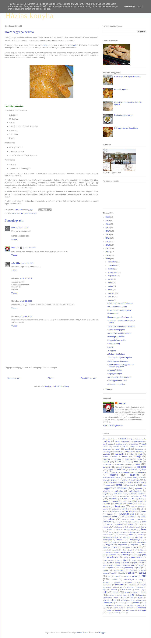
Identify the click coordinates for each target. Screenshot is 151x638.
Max (45, 45)
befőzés (130, 451)
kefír (142, 509)
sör (109, 576)
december (112, 262)
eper (119, 477)
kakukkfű (118, 504)
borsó (140, 454)
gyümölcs (119, 491)
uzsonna (120, 603)
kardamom (115, 509)
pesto (112, 560)
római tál (120, 568)
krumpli (130, 524)
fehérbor (114, 480)
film (145, 480)
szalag (141, 580)
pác (104, 555)
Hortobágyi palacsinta (116, 337)
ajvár (132, 439)
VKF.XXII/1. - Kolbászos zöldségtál (121, 326)
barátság (106, 451)
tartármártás (126, 590)
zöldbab (117, 610)
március (111, 293)
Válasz (14, 240)
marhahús (138, 537)
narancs (137, 547)
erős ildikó (15, 263)
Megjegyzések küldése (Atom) (57, 386)
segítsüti (114, 573)
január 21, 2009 (26, 301)
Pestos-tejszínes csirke (123, 115)
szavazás (117, 582)
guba (144, 485)
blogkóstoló (119, 454)
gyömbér (138, 488)
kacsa (125, 501)
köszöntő (110, 524)
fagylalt (127, 477)
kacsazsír (143, 501)
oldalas (108, 552)
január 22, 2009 (26, 316)
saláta (105, 570)
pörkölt (109, 563)
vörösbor (129, 608)
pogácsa (142, 560)
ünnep (128, 603)
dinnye (144, 469)
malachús (122, 535)
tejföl (35, 213)
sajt (139, 567)
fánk (142, 477)
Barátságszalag (113, 344)
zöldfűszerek (130, 610)
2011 (108, 252)
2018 (108, 227)
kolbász (111, 519)
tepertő (127, 592)
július (110, 279)
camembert (129, 459)
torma (116, 598)
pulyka (134, 563)
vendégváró (119, 605)
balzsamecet (107, 449)
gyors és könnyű (116, 488)
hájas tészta (117, 493)
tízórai (119, 595)
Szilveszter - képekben (116, 384)
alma (107, 441)
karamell (105, 509)
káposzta (106, 506)
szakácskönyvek (129, 580)
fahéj (135, 477)
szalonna (106, 582)
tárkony (114, 590)
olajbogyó (142, 550)
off (135, 550)
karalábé (141, 506)
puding (117, 563)
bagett (141, 446)
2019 (108, 224)
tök (132, 598)
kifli (123, 516)
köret (127, 522)
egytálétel (134, 475)
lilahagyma (134, 532)
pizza (134, 560)
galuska (143, 482)
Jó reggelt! (111, 351)
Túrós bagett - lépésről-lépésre (119, 358)
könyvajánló (107, 522)
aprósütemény (138, 441)
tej (143, 590)
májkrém (105, 535)
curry (128, 462)
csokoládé (141, 467)
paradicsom (112, 557)
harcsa (133, 493)
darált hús (16, 213)
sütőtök (114, 580)
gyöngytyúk (106, 491)
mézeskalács (141, 542)
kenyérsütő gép (126, 514)
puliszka (126, 563)
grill (137, 485)
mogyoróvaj (134, 545)
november (112, 265)
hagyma (106, 493)
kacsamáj (133, 501)
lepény (118, 529)
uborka (124, 600)
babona (132, 446)
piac (118, 560)
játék (140, 499)
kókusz (143, 517)
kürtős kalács (129, 527)
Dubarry (115, 472)
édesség (114, 475)
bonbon (131, 454)
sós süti (142, 573)
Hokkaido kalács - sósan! (117, 307)
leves (143, 529)
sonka (131, 573)
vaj (145, 603)
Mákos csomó (112, 314)
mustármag (126, 547)
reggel (125, 565)
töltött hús (106, 600)
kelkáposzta (116, 511)
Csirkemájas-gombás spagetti (119, 333)
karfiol (124, 509)
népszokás (115, 550)
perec (105, 560)
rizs (111, 568)
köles (132, 519)
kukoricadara (118, 527)
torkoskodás (107, 598)
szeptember (113, 272)
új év (132, 600)
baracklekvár (139, 449)
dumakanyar (126, 472)
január (110, 300)
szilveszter (119, 585)
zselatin (116, 613)
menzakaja (123, 542)
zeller (109, 610)
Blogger (102, 633)
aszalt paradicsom (122, 444)
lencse (109, 529)
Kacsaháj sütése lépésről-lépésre (127, 76)
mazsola (120, 540)
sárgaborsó (133, 570)
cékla (140, 459)
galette (136, 482)
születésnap (130, 587)
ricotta (105, 568)
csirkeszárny (129, 467)
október (111, 269)
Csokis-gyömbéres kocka (117, 381)
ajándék (123, 439)
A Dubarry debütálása (116, 354)
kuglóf (142, 524)
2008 (108, 389)
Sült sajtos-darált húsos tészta (126, 128)
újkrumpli (140, 600)
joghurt (105, 501)
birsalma (106, 454)
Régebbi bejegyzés (88, 378)
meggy (105, 542)
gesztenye (109, 485)
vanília (108, 605)
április (110, 290)
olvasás (116, 552)
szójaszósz (132, 585)
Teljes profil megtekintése (113, 425)
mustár (114, 547)
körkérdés (135, 522)
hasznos (141, 493)
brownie (125, 457)
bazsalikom (118, 451)
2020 (108, 220)
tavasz (137, 590)
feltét (132, 480)
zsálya (109, 613)
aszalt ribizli (135, 444)
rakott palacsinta (108, 565)
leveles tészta (130, 529)
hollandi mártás (123, 496)
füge (129, 482)
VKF (107, 608)
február (111, 297)
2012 (108, 248)
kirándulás (132, 517)
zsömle (123, 613)
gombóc (130, 485)
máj (142, 532)
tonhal (141, 595)
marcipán (126, 537)
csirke (137, 464)
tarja (104, 590)
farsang (105, 480)
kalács (130, 504)
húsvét (124, 499)
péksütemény (136, 557)
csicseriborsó (119, 464)
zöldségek (142, 610)
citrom (106, 461)
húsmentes (113, 499)
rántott (118, 565)
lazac (137, 527)
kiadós (114, 517)
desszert (133, 470)
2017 (108, 231)
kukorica (106, 527)
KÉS (141, 514)
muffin (105, 547)
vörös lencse (118, 608)
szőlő (115, 587)
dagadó (111, 469)
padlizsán (112, 555)
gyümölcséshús (135, 491)
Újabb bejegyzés (13, 378)
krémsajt (120, 524)
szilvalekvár (107, 585)
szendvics (128, 582)
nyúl (130, 550)
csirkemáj (107, 467)
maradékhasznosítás (110, 537)
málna (130, 535)
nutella (123, 550)
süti (144, 575)
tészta (143, 592)
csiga (129, 464)
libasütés (124, 532)
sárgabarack (119, 570)
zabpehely (142, 608)
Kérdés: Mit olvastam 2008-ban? (120, 303)
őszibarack (140, 552)
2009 (108, 259)
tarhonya (141, 587)
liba (110, 532)
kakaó (108, 504)
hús (22, 213)
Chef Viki (15, 248)
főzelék (121, 482)
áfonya (115, 439)
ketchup (106, 516)
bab (124, 446)
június (110, 283)
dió (106, 472)
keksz (105, 511)
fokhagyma (109, 482)
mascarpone (107, 540)
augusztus (112, 276)
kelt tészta (130, 511)
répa (132, 565)
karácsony (120, 506)
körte (144, 522)
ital (133, 499)
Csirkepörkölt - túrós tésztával (119, 377)
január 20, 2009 (22, 227)
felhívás (124, 480)
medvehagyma (135, 540)
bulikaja (137, 456)
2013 (108, 245)
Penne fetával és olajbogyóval (119, 310)
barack (127, 449)
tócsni (125, 595)
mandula (141, 535)
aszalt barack (108, 444)
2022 (108, 217)
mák (112, 535)
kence (143, 511)
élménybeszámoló (108, 477)
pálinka (135, 555)
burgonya (106, 459)
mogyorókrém (122, 545)
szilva (139, 582)
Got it (140, 6)
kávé (134, 509)
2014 (108, 241)
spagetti (117, 576)
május (110, 286)
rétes (140, 565)
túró (114, 600)
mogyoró (109, 545)
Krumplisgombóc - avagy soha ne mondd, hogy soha (120, 365)
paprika (143, 555)
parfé (126, 557)
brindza (105, 456)
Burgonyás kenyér (114, 374)
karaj (132, 506)
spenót (134, 576)
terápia (135, 592)
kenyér (110, 514)
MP (143, 545)
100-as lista (106, 439)
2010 (108, 255)
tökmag (140, 598)
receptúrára (72, 45)
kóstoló (124, 519)
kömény (140, 519)
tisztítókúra (110, 595)
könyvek (119, 522)
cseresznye (107, 464)
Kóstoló (110, 347)
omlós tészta (126, 552)
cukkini (118, 462)
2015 (108, 238)
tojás (132, 595)
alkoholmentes (141, 439)
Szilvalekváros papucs (116, 330)
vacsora (136, 603)
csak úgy (138, 462)
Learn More (129, 6)
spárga (126, 576)
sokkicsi (122, 573)
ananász (125, 441)
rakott (142, 563)
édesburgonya (140, 472)
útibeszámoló (108, 603)
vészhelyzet (130, 605)
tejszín (116, 592)
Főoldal (50, 378)
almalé (117, 441)
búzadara (117, 459)
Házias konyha (29, 15)
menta (115, 542)
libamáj (116, 532)
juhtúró (115, 501)
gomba (119, 485)
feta (137, 480)
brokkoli (114, 456)
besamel (139, 451)
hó (114, 496)
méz (131, 542)
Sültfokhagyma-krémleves (117, 361)
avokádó (115, 446)
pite (124, 560)
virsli (144, 605)
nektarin (106, 550)
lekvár (143, 527)
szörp (121, 587)
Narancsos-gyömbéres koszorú (119, 317)
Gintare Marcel (82, 633)
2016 (108, 234)
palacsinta (29, 213)
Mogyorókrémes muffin (116, 340)
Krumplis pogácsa (121, 89)
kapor (140, 504)
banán (117, 449)
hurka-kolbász (135, 496)
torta (123, 597)
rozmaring (129, 568)
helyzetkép (106, 496)
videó (138, 605)
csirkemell (118, 467)
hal (125, 493)
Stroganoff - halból (114, 370)
